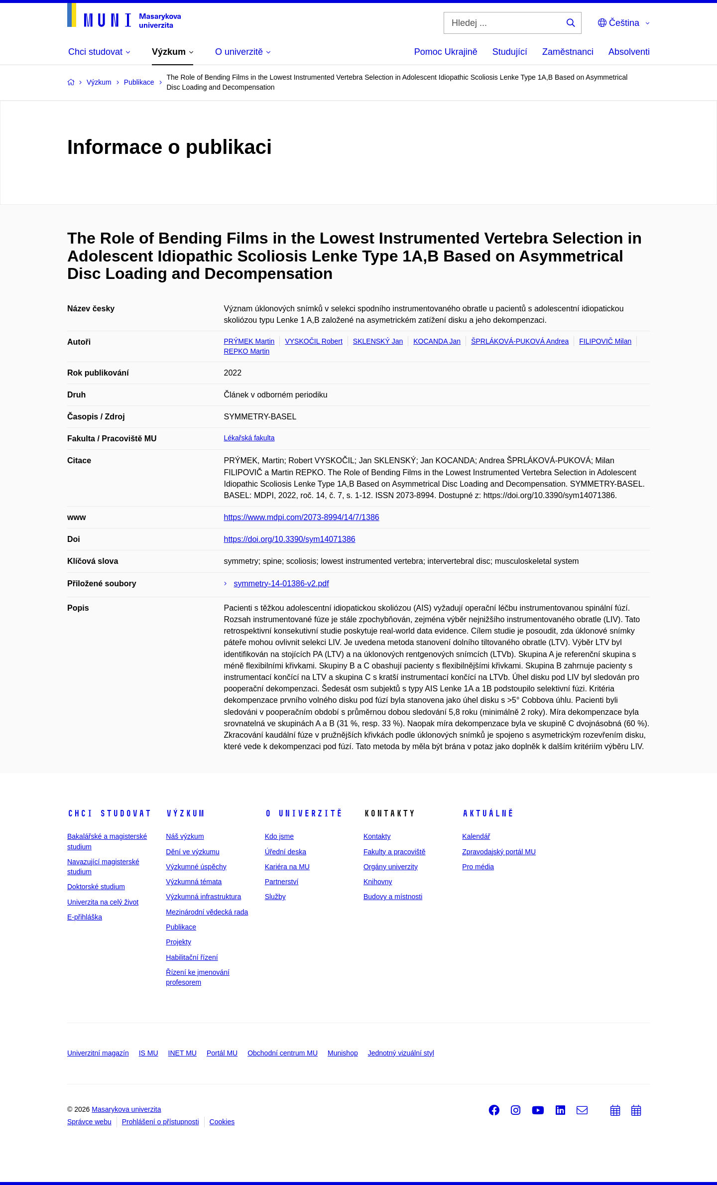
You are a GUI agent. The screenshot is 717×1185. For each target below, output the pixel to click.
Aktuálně (488, 813)
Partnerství (282, 882)
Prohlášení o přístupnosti (160, 1122)
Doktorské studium (96, 887)
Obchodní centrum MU (282, 1053)
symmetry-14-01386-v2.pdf (281, 583)
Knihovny (377, 882)
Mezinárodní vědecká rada (207, 912)
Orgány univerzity (390, 867)
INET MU (182, 1053)
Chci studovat (109, 813)
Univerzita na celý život (102, 902)
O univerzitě (304, 813)
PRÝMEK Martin (249, 341)
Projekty (178, 942)
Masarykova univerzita (126, 1109)
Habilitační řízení (192, 957)
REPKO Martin (247, 351)
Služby (275, 897)
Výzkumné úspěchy (196, 867)
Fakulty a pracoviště (394, 852)
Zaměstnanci (568, 52)
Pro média (478, 867)
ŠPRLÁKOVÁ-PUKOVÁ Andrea (520, 341)
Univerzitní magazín (98, 1053)
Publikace (181, 927)
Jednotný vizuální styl (401, 1053)
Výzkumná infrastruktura (203, 897)
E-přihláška (84, 917)
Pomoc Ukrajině (446, 52)
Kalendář (476, 836)
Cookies (222, 1122)
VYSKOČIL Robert (313, 341)
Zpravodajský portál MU (499, 852)
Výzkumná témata (194, 882)
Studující (509, 52)
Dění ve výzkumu (192, 852)
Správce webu (89, 1122)
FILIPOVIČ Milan (605, 341)
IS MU (148, 1053)
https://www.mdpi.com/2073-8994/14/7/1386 (301, 517)
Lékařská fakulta (249, 438)
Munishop (343, 1053)
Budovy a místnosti (392, 897)
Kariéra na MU (287, 867)
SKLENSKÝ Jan (378, 341)
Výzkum (185, 813)
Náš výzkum (185, 836)
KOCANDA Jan (437, 341)
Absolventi (629, 52)
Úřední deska (285, 852)
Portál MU (222, 1053)
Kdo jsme (279, 836)
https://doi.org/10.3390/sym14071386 (290, 539)
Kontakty (376, 836)
